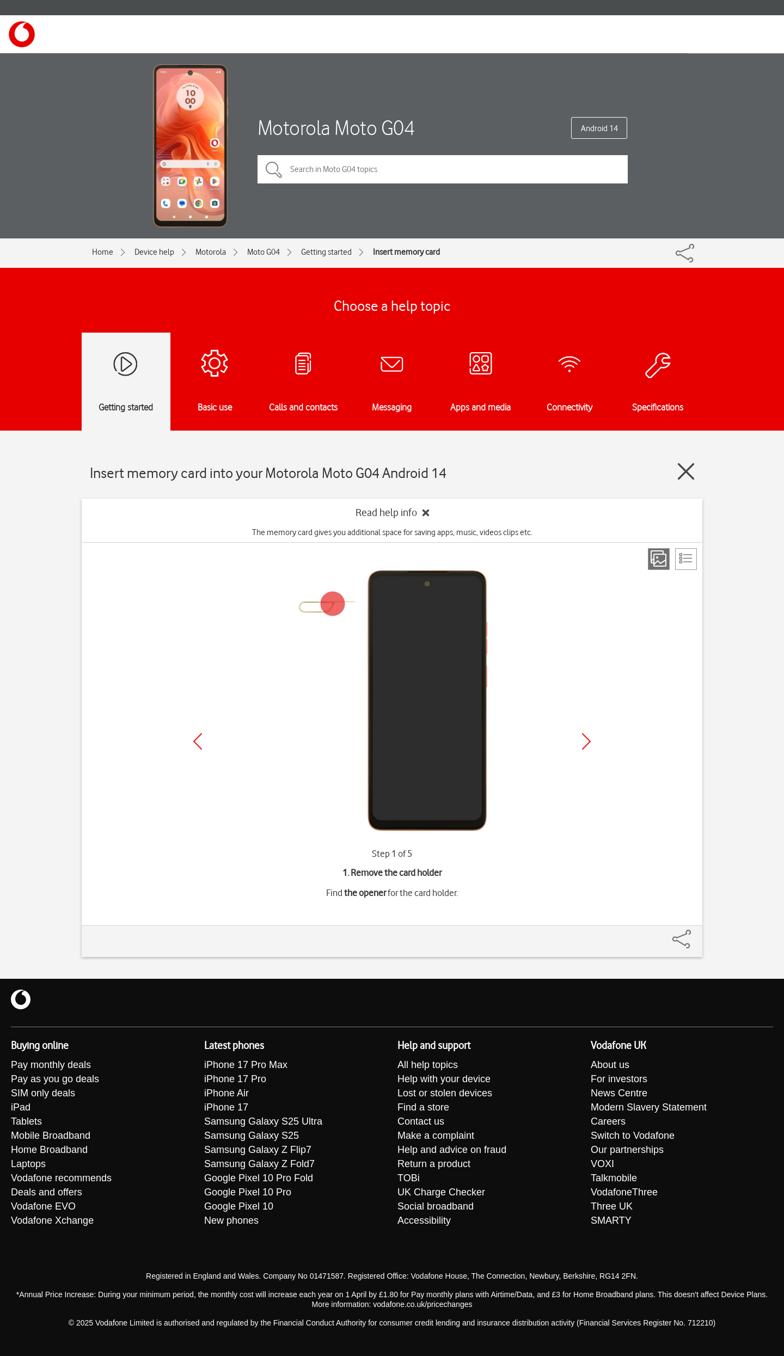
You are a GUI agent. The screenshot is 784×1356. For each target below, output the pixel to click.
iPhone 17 (226, 1107)
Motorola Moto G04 (336, 127)
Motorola (210, 252)
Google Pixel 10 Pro (247, 1192)
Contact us (420, 1121)
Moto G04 (263, 252)
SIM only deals (43, 1093)
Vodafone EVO (43, 1206)
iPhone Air (226, 1093)
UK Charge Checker (441, 1192)
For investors (619, 1078)
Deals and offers (46, 1192)
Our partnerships (627, 1149)
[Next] (586, 741)
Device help (154, 252)
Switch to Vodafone (633, 1135)
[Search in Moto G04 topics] (443, 169)
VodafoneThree (624, 1192)
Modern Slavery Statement (649, 1107)
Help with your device (444, 1078)
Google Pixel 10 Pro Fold (258, 1178)
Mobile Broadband (50, 1135)
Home (102, 252)
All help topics (427, 1064)
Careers (608, 1121)
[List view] (686, 559)
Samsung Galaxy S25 (251, 1135)
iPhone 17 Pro (235, 1078)
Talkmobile (614, 1178)
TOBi (408, 1178)
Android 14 (599, 128)
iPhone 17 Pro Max (245, 1064)
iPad (20, 1107)
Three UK (612, 1206)
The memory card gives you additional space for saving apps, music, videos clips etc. (392, 532)
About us (610, 1064)
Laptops (28, 1163)
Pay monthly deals (51, 1064)
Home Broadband (49, 1149)
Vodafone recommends (61, 1178)
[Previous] (197, 741)
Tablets (26, 1121)
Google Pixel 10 (238, 1206)
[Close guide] (686, 471)
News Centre (619, 1093)
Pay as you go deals (55, 1078)
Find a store (423, 1107)
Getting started (326, 252)
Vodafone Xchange (52, 1220)
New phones (231, 1220)
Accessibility (424, 1220)
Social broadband (435, 1206)
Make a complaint (435, 1135)
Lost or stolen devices (444, 1093)
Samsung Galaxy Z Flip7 (257, 1149)
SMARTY (611, 1220)
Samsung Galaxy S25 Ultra (263, 1121)
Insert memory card (406, 252)
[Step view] (659, 559)
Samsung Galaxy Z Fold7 (259, 1163)
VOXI (602, 1163)
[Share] (695, 933)
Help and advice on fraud (451, 1149)
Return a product (433, 1163)
